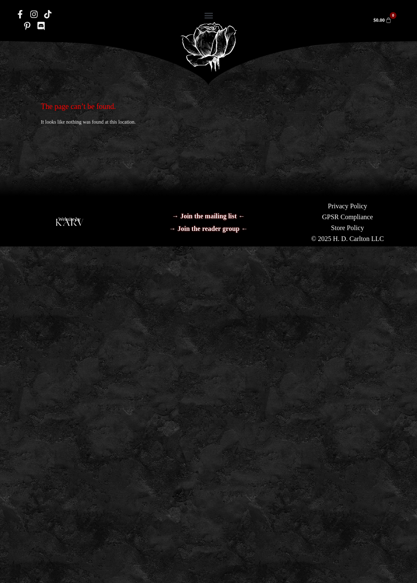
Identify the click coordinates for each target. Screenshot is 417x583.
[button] (208, 15)
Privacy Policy (347, 206)
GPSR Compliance (347, 216)
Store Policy (347, 227)
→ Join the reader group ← (208, 228)
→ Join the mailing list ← (208, 216)
